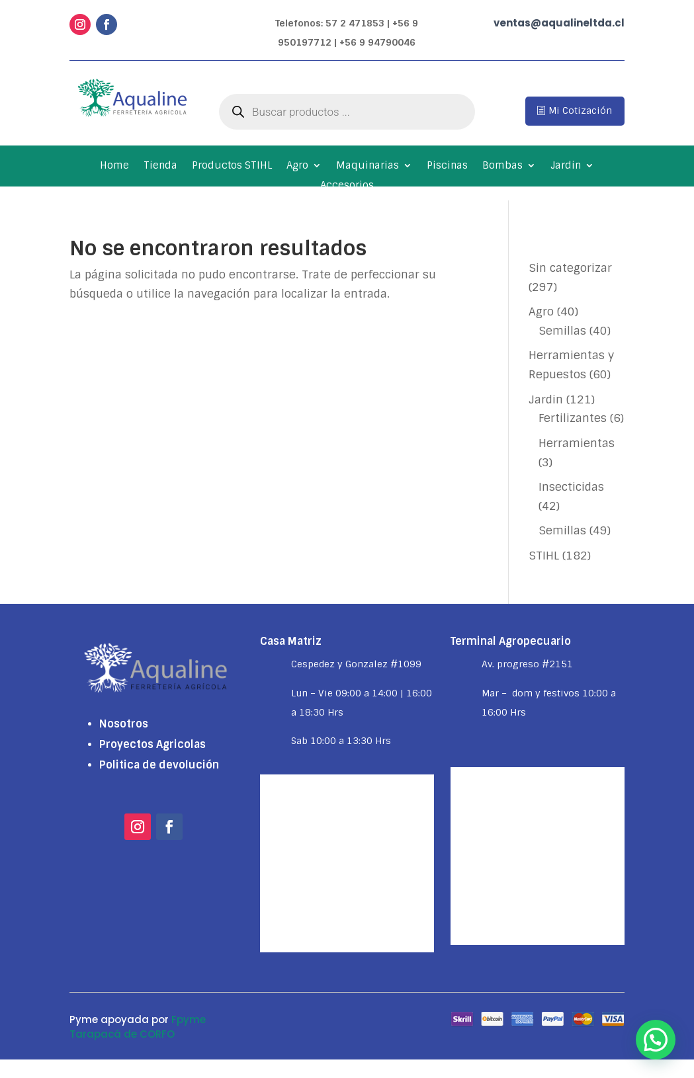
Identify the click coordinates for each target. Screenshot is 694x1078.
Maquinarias (367, 166)
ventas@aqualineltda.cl (559, 23)
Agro (297, 166)
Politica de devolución (159, 765)
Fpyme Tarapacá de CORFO (137, 1027)
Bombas (502, 166)
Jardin (565, 166)
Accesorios (347, 186)
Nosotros (123, 724)
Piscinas (447, 166)
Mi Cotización (580, 110)
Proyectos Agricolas (152, 744)
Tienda (160, 166)
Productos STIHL (232, 166)
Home (114, 166)
